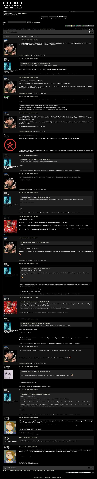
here (26, 434)
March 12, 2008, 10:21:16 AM (28, 216)
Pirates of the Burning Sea (39, 29)
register (24, 13)
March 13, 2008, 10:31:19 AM (28, 319)
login (18, 13)
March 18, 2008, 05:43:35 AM (28, 389)
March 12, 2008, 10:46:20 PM (28, 237)
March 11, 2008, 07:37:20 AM (28, 155)
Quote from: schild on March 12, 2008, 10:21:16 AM (35, 394)
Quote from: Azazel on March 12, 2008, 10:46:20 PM (35, 268)
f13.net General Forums (13, 29)
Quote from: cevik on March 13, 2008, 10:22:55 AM (34, 302)
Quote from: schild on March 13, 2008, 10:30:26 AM (35, 323)
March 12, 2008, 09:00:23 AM (28, 192)
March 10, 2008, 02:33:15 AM (28, 77)
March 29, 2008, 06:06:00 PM (28, 417)
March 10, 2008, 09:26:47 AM (28, 96)
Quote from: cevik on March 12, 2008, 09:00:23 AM (34, 242)
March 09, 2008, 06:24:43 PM (28, 58)
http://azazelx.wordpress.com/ (25, 55)
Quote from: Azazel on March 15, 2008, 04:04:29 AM (35, 371)
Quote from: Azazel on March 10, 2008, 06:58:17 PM (35, 159)
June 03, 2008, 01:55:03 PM (28, 437)
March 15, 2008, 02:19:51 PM (28, 366)
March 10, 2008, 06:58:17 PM (28, 113)
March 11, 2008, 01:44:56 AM (28, 135)
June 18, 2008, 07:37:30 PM (28, 446)
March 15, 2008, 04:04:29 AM (28, 346)
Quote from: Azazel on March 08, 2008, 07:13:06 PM (35, 63)
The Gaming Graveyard (25, 29)
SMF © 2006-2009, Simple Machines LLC (54, 477)
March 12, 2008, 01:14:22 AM (28, 173)
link (44, 422)
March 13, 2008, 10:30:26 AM (28, 297)
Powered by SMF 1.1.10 (39, 477)
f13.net (4, 29)
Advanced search (37, 22)
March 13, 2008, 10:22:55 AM (28, 263)
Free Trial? (52, 29)
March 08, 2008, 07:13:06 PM (28, 39)
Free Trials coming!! (24, 457)
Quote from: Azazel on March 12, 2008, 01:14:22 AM (35, 197)
